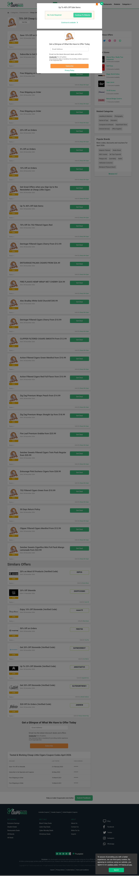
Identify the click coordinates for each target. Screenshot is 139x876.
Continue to (69, 23)
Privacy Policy (69, 70)
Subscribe (69, 66)
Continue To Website (82, 15)
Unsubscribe (53, 57)
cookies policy (112, 865)
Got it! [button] (116, 870)
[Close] (101, 3)
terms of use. (127, 865)
